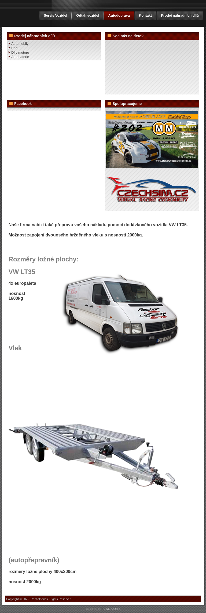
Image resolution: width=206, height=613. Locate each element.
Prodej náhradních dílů (180, 15)
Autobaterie (20, 57)
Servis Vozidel (55, 15)
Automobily (19, 44)
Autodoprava (119, 15)
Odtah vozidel (87, 15)
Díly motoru (20, 52)
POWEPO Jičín (111, 608)
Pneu (15, 48)
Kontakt (145, 15)
